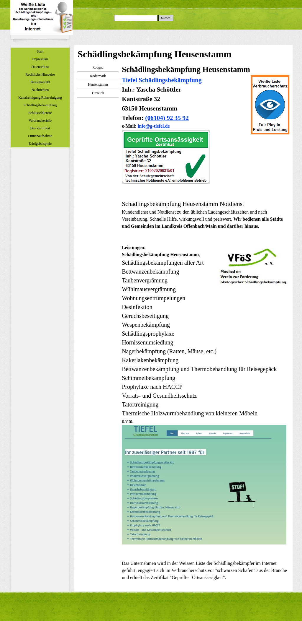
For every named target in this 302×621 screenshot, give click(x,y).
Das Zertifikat (40, 128)
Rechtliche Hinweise (40, 74)
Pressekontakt (40, 82)
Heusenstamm (98, 84)
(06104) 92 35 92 (167, 117)
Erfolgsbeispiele (40, 144)
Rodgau (97, 67)
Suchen (165, 17)
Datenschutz (40, 67)
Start (40, 51)
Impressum (40, 59)
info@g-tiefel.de (154, 126)
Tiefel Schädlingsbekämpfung (161, 80)
